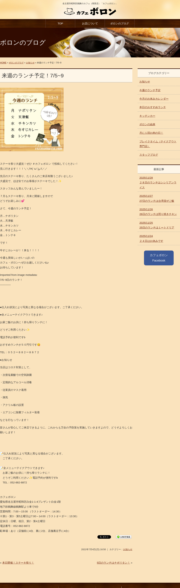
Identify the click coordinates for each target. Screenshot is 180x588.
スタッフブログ (148, 154)
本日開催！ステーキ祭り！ (18, 562)
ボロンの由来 (147, 124)
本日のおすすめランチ (152, 107)
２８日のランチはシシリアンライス (157, 182)
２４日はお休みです (151, 238)
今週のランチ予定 (150, 90)
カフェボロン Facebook (159, 258)
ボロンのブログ (119, 23)
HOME (3, 62)
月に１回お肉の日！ (151, 132)
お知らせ (30, 62)
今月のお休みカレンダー (154, 98)
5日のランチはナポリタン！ (113, 562)
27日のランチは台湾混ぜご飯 (156, 198)
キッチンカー (147, 115)
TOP (60, 23)
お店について (90, 23)
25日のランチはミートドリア (156, 225)
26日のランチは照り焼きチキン (158, 212)
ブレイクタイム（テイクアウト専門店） (157, 144)
